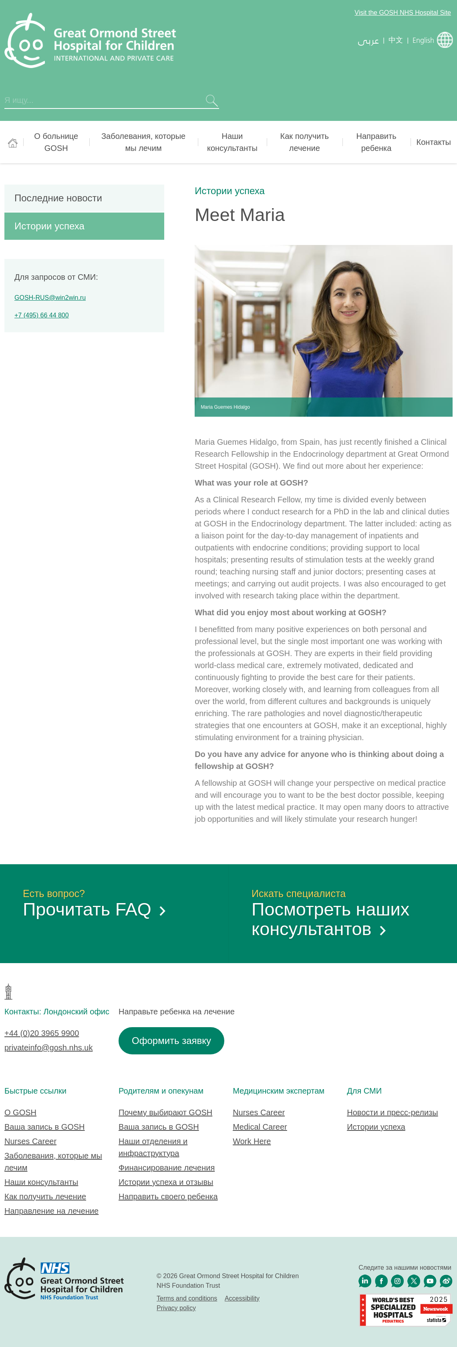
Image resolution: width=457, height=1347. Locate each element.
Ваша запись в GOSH (44, 1126)
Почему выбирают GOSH (165, 1112)
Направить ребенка (376, 142)
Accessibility (242, 1298)
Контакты (434, 142)
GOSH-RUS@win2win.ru (50, 297)
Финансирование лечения (167, 1167)
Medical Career (260, 1126)
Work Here (252, 1141)
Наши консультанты (232, 142)
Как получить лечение (304, 142)
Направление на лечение (51, 1210)
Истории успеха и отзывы (166, 1182)
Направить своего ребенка (168, 1196)
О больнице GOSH (56, 142)
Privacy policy (176, 1308)
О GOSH (20, 1112)
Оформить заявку (171, 1040)
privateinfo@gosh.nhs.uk (48, 1047)
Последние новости (58, 198)
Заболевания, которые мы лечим (143, 142)
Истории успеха (230, 190)
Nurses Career (30, 1141)
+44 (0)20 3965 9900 (41, 1033)
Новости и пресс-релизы (392, 1112)
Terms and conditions (187, 1298)
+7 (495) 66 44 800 (41, 315)
